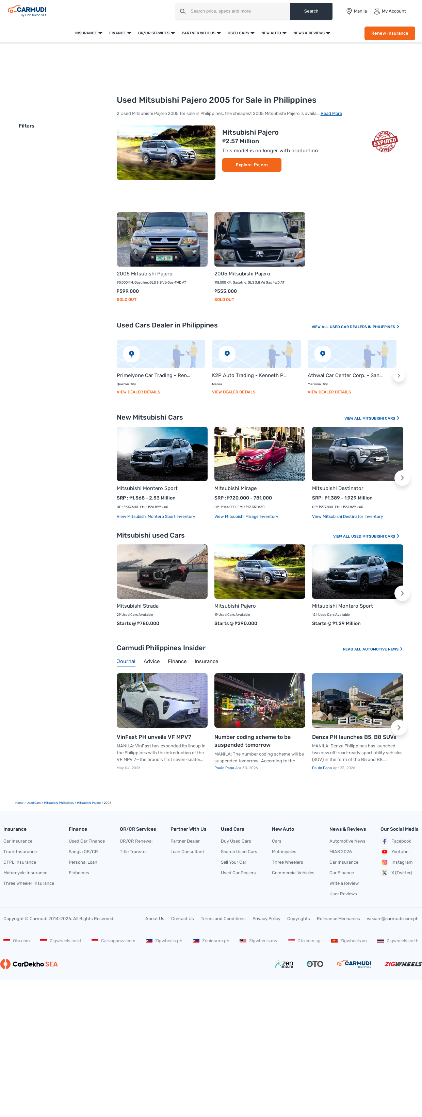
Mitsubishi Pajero (250, 132)
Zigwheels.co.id (60, 940)
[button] (399, 376)
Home (19, 803)
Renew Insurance (389, 33)
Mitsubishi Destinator (337, 488)
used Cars (34, 803)
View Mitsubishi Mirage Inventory (246, 516)
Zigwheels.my (258, 940)
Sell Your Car (233, 862)
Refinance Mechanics (338, 918)
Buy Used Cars (236, 841)
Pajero (261, 164)
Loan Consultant (187, 851)
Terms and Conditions (223, 918)
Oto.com (16, 940)
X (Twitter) (396, 873)
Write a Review (344, 883)
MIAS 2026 (340, 851)
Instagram (396, 862)
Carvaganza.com (113, 940)
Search (311, 11)
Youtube (394, 852)
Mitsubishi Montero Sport (147, 488)
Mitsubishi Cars (381, 418)
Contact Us (182, 918)
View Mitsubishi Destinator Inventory (347, 516)
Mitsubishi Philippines (59, 803)
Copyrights (298, 918)
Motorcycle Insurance (25, 872)
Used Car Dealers (238, 872)
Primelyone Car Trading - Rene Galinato (154, 375)
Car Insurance (17, 841)
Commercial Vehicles (293, 872)
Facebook (395, 841)
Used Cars (238, 33)
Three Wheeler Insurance (28, 883)
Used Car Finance (87, 841)
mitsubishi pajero (89, 803)
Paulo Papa (224, 768)
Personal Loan (83, 862)
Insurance (86, 33)
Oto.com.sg (304, 940)
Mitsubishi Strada (138, 606)
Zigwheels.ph (164, 940)
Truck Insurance (20, 851)
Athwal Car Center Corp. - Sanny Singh (345, 375)
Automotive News (382, 649)
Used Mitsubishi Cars (375, 536)
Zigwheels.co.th (398, 940)
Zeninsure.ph (211, 940)
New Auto (271, 33)
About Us (154, 918)
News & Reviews (309, 33)
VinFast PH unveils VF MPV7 (154, 737)
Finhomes (79, 872)
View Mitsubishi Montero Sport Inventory (156, 516)
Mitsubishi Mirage (235, 488)
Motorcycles (284, 851)
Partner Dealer (185, 841)
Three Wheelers (287, 862)
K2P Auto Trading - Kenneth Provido (249, 375)
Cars (276, 841)
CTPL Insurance (19, 862)
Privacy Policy (266, 918)
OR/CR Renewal (136, 841)
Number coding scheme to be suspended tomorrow (252, 741)
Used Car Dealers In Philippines (365, 327)
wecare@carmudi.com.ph (393, 918)
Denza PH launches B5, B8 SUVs (354, 737)
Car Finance (341, 872)
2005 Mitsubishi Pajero (145, 274)
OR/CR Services (153, 33)
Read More (331, 113)
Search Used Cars (239, 851)
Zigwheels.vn (349, 940)
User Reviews (343, 893)
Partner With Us (198, 33)
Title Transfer (133, 851)
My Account (390, 11)
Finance (117, 33)
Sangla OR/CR (83, 851)
